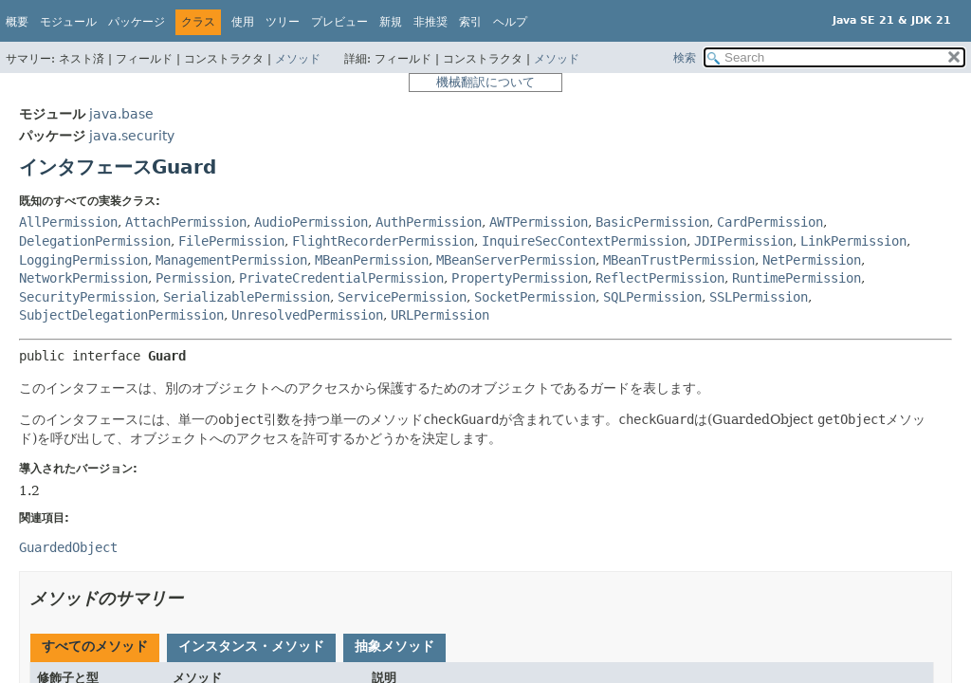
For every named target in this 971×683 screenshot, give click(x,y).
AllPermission (68, 222)
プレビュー (339, 21)
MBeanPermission (372, 260)
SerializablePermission (246, 297)
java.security (131, 135)
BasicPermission (652, 222)
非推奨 (430, 21)
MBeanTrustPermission (679, 260)
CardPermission (770, 222)
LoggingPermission (83, 260)
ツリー (283, 21)
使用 (242, 21)
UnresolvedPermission (307, 315)
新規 (390, 21)
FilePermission (231, 241)
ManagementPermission (231, 260)
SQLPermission (652, 297)
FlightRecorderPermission (383, 241)
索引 (470, 21)
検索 (684, 58)
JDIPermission (743, 241)
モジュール (68, 21)
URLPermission (440, 315)
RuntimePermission (796, 278)
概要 (17, 21)
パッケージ (136, 21)
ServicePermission (402, 297)
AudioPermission (311, 222)
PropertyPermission (519, 278)
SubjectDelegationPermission (121, 315)
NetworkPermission (83, 278)
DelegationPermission (95, 241)
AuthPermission (429, 222)
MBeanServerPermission (515, 260)
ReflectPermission (659, 278)
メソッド (298, 58)
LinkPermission (853, 241)
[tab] (94, 648)
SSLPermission (758, 297)
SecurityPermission (87, 297)
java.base (121, 113)
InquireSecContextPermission (584, 241)
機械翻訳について (485, 82)
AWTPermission (538, 222)
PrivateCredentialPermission (341, 278)
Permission (193, 278)
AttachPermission (186, 222)
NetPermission (811, 260)
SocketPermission (534, 297)
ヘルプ (510, 21)
